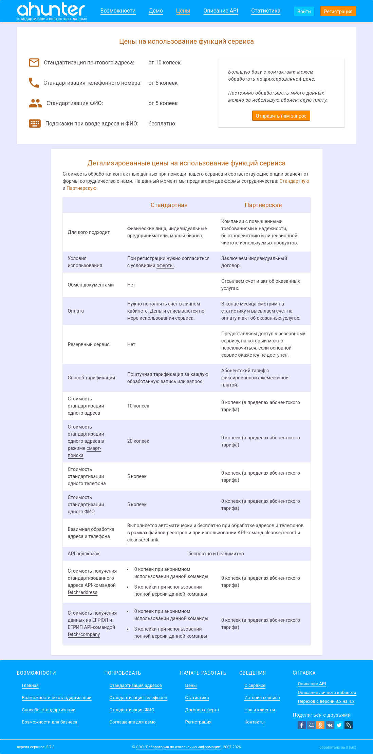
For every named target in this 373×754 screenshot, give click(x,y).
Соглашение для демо (133, 722)
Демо (156, 10)
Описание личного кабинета (327, 692)
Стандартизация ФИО (132, 709)
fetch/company (84, 634)
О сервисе (254, 685)
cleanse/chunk (142, 539)
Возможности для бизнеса (49, 722)
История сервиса (262, 697)
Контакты (254, 722)
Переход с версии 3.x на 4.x (326, 701)
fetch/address (82, 592)
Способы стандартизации (48, 709)
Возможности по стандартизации (57, 697)
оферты (164, 265)
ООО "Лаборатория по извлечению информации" (179, 747)
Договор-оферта (202, 709)
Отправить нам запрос (281, 116)
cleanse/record (280, 532)
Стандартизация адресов (136, 685)
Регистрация (338, 11)
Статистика (265, 10)
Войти (304, 11)
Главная (30, 685)
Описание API (220, 10)
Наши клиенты (259, 709)
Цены (183, 10)
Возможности (118, 10)
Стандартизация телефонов (138, 697)
